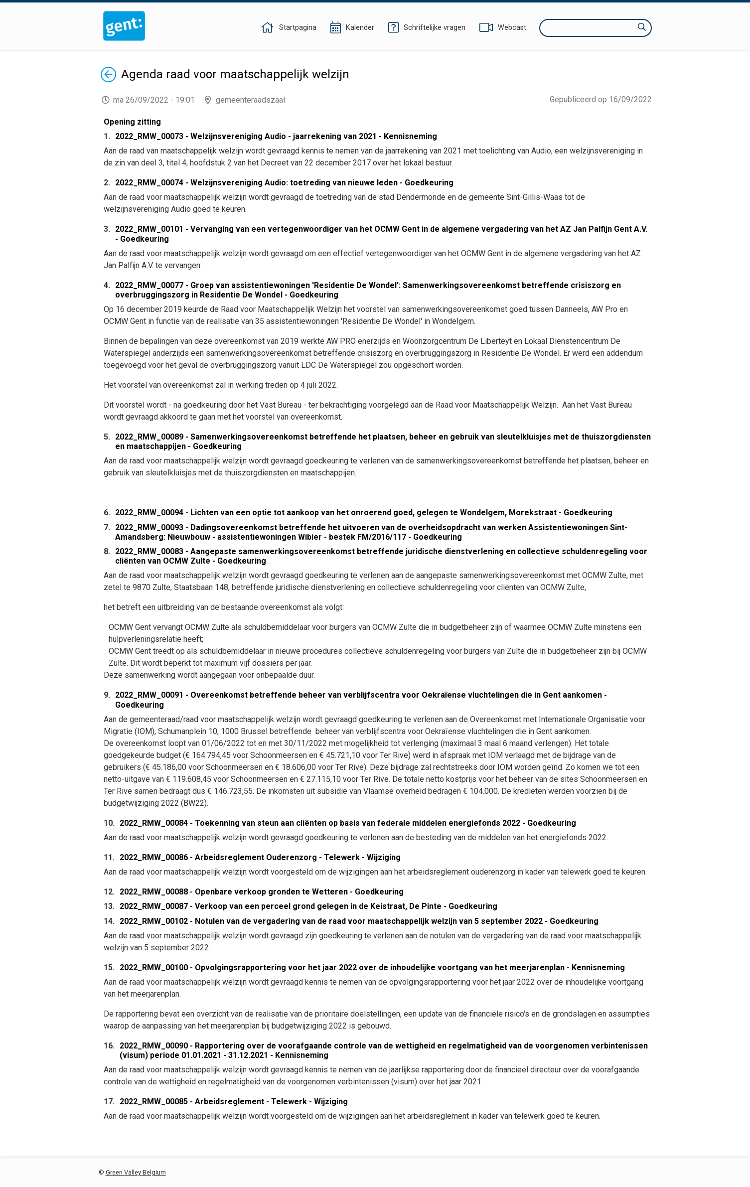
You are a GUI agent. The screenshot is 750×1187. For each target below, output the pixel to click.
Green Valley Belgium (136, 1172)
